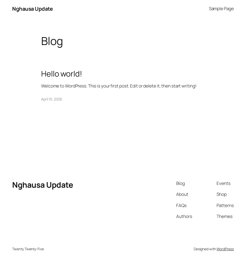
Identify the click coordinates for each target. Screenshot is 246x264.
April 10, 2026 (51, 99)
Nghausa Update (32, 8)
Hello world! (61, 73)
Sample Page (221, 8)
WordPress (225, 248)
